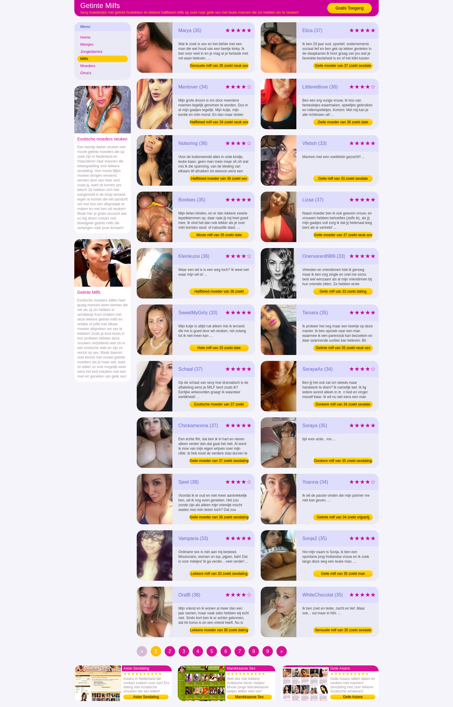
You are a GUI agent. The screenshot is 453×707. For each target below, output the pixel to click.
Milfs (84, 58)
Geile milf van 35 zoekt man (343, 574)
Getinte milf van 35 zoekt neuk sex (343, 348)
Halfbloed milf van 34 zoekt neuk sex (219, 122)
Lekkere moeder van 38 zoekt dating (219, 630)
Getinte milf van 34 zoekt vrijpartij (343, 517)
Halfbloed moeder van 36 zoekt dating (219, 292)
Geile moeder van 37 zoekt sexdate (343, 66)
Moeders (87, 66)
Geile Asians (353, 697)
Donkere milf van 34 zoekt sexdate (343, 404)
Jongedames (91, 51)
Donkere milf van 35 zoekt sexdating (343, 461)
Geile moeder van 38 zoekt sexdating (219, 517)
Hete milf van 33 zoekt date (218, 348)
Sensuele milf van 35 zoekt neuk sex (219, 66)
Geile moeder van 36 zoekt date (343, 122)
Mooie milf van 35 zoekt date (219, 235)
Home (85, 37)
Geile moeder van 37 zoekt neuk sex (343, 235)
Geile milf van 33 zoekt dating (343, 291)
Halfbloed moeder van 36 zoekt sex (219, 178)
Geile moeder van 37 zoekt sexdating (219, 461)
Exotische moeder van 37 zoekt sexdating (219, 405)
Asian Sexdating (146, 697)
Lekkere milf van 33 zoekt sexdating (219, 574)
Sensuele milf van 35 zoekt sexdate (343, 630)
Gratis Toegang (350, 8)
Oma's (85, 73)
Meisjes (86, 44)
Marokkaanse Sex (249, 697)
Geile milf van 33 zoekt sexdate (343, 178)
